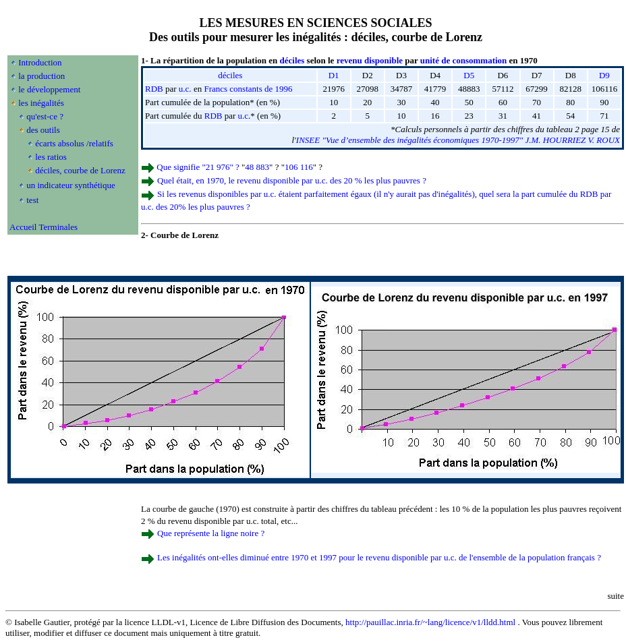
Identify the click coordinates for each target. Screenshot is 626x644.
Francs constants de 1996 (248, 89)
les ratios (51, 157)
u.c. (185, 89)
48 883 (257, 167)
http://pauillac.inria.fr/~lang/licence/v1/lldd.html (430, 622)
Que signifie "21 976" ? (197, 167)
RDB (154, 89)
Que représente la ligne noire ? (210, 533)
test (32, 200)
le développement (49, 89)
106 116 (299, 167)
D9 (604, 75)
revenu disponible (370, 60)
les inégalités (41, 103)
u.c (243, 116)
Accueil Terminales (43, 227)
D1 (334, 75)
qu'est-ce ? (44, 116)
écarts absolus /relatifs (74, 143)
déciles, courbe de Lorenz (80, 170)
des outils (42, 130)
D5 (468, 75)
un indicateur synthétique (70, 185)
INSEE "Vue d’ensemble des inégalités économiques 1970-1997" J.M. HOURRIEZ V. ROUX (458, 140)
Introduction (39, 62)
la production (41, 76)
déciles (292, 60)
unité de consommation (463, 60)
